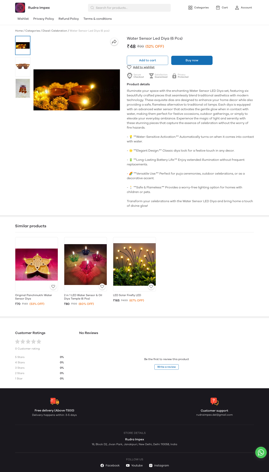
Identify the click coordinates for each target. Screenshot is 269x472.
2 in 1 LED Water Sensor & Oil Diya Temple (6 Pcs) (83, 297)
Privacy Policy (43, 19)
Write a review (166, 367)
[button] (22, 45)
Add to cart (147, 60)
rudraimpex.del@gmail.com (214, 414)
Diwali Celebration (54, 30)
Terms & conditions (97, 19)
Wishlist (23, 19)
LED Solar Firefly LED (127, 295)
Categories (32, 30)
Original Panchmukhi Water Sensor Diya (33, 297)
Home (19, 30)
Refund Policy (69, 19)
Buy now (192, 60)
